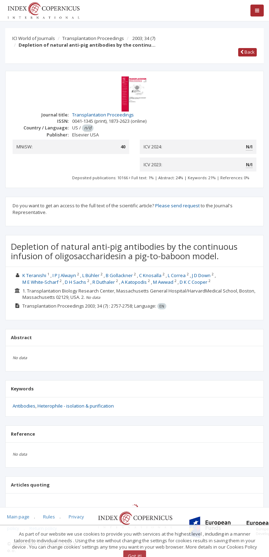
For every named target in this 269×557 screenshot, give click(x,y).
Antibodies (24, 406)
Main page (18, 517)
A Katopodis (134, 282)
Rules (49, 517)
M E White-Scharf (40, 282)
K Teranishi (34, 275)
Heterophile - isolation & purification (75, 406)
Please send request (177, 205)
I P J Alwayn (64, 275)
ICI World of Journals (33, 38)
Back (247, 52)
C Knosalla (150, 275)
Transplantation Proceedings (93, 38)
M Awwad (163, 282)
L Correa (177, 275)
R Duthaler (103, 282)
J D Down (201, 275)
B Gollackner (119, 275)
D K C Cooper (193, 282)
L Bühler (90, 275)
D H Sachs (75, 282)
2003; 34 (143, 38)
